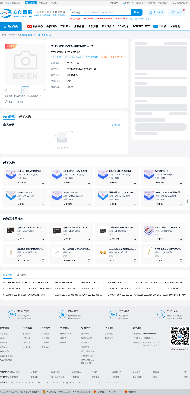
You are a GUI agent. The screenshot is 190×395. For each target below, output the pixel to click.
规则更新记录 (87, 338)
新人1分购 (139, 19)
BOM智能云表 (6, 360)
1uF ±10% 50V (161, 171)
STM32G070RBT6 (104, 19)
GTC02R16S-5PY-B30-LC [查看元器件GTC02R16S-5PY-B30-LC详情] (171, 289)
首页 (4, 35)
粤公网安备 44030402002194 (59, 392)
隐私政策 (85, 334)
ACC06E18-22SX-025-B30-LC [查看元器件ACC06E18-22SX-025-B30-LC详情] (146, 295)
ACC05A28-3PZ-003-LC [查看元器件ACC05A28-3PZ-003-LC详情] (92, 289)
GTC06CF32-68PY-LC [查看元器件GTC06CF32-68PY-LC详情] (91, 282)
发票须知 (27, 338)
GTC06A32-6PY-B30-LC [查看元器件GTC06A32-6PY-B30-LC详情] (65, 282)
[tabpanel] (95, 290)
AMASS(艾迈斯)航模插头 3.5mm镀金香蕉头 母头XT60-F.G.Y (135, 249)
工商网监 (101, 392)
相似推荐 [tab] (7, 275)
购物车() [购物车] (128, 2)
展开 (187, 372)
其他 (12, 382)
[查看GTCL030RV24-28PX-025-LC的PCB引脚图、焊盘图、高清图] (25, 64)
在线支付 (27, 334)
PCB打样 (14, 377)
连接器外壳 (14, 35)
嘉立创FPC (117, 372)
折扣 (131, 19)
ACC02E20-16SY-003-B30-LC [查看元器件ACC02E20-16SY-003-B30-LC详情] (68, 295)
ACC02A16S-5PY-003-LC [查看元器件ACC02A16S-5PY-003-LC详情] (40, 282)
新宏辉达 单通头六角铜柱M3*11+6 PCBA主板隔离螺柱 (40, 249)
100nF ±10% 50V (24, 192)
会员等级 (4, 347)
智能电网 (95, 377)
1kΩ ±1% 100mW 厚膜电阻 (29, 171)
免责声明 (85, 347)
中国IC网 (75, 377)
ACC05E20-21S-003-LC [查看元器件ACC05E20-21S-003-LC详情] (92, 295)
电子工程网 (137, 377)
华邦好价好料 (75, 19)
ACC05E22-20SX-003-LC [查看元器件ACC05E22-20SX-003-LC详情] (118, 282)
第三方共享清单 (88, 351)
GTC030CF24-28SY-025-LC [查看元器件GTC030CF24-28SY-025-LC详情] (119, 289)
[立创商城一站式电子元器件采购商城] (32, 13)
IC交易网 (34, 377)
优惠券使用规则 (6, 356)
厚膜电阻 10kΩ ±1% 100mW (121, 192)
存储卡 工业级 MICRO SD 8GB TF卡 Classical (83, 227)
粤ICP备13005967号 (81, 392)
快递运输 (27, 342)
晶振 (155, 377)
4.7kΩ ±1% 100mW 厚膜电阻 (75, 171)
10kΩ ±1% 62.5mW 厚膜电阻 (167, 192)
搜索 (136, 12)
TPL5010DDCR (120, 19)
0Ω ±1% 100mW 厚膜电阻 (120, 171)
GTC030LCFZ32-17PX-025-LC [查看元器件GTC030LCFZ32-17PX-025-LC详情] (16, 295)
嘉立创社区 (76, 372)
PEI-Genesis (72, 63)
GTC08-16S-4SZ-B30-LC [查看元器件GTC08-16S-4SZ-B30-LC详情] (144, 289)
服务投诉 (64, 342)
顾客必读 (4, 334)
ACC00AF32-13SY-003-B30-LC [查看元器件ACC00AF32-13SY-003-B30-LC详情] (147, 282)
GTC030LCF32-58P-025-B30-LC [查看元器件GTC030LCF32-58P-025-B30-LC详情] (174, 282)
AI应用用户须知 (87, 356)
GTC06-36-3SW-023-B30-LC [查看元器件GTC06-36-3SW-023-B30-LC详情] (120, 295)
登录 (9, 3)
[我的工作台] (31, 2)
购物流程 (4, 338)
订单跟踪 (45, 342)
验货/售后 (64, 338)
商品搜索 (4, 342)
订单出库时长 (66, 334)
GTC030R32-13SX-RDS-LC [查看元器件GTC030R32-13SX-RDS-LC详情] (67, 289)
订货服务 (45, 334)
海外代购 (45, 338)
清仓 (147, 19)
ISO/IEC (112, 392)
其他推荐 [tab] (21, 275)
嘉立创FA (157, 372)
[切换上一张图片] (6, 90)
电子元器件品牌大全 (59, 377)
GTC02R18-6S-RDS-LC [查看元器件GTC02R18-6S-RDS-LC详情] (13, 289)
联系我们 (109, 338)
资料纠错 (115, 125)
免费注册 (16, 3)
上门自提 (27, 347)
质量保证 (45, 347)
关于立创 (109, 334)
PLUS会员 (4, 351)
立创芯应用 (15, 372)
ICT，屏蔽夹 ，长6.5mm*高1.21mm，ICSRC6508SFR (86, 249)
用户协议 (85, 342)
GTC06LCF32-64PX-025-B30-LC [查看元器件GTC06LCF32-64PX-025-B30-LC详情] (17, 282)
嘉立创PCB (137, 372)
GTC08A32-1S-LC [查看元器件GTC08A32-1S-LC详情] (37, 295)
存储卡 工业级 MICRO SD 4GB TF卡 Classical (37, 227)
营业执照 (132, 392)
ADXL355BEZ (89, 19)
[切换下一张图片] (43, 90)
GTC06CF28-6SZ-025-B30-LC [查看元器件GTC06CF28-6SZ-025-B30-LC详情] (173, 295)
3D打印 (95, 372)
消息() (54, 3)
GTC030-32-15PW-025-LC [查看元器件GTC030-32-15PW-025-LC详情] (40, 289)
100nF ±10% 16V (70, 192)
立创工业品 (55, 372)
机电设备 (116, 377)
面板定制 (34, 372)
